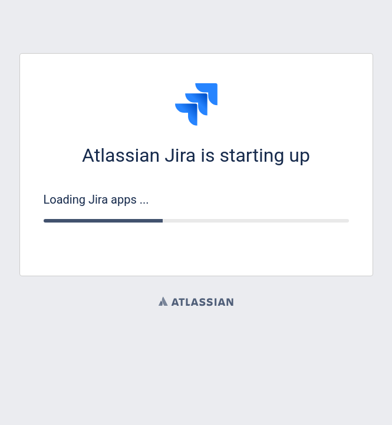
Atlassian (196, 301)
